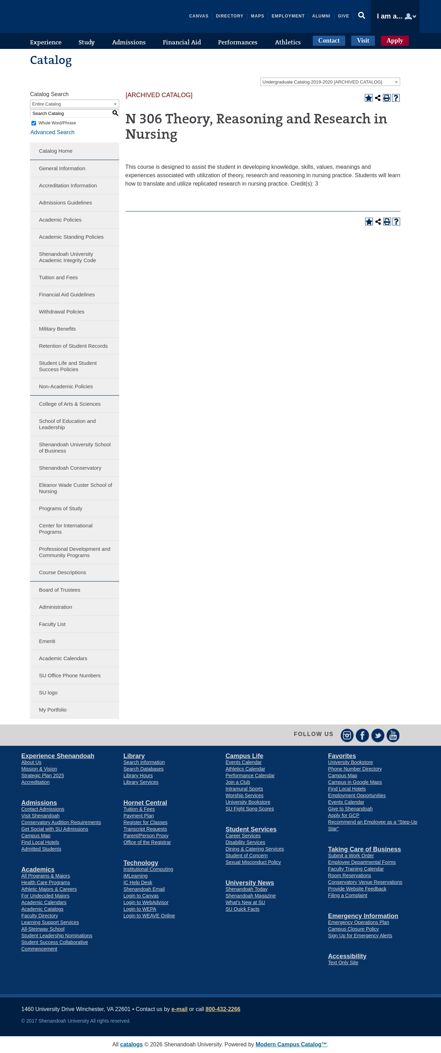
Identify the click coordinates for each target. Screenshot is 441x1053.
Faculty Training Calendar (356, 869)
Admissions (39, 802)
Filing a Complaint (347, 895)
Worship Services (244, 795)
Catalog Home (55, 151)
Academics (38, 869)
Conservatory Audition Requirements (61, 822)
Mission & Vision (39, 769)
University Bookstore (247, 802)
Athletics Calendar (245, 769)
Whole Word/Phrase (57, 123)
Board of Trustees (59, 590)
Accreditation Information (68, 185)
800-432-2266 (222, 1009)
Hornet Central (145, 802)
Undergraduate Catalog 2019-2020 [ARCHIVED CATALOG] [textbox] (322, 82)
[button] (362, 16)
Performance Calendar (250, 775)
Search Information (144, 762)
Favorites (342, 755)
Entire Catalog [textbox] (46, 104)
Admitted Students (41, 849)
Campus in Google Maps (355, 782)
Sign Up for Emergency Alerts (360, 935)
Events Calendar (243, 762)
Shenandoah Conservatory (70, 468)
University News (249, 882)
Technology (140, 862)
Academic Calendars (63, 658)
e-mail (180, 1009)
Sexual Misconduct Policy (253, 862)
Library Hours (138, 775)
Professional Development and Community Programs (74, 552)
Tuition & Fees (139, 809)
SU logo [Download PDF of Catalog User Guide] (48, 692)
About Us (31, 762)
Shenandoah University (73, 16)
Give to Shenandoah (350, 809)
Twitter (378, 735)
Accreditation (35, 782)
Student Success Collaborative (54, 942)
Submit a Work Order (351, 855)
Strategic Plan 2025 (42, 775)
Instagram (347, 735)
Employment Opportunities (357, 795)
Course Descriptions (62, 572)
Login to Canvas (141, 896)
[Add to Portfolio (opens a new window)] (369, 98)
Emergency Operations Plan (358, 922)
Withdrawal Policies (61, 312)
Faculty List (52, 624)
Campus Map (35, 835)
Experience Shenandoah (57, 755)
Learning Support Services (50, 922)
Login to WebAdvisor (145, 902)
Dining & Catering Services (254, 849)
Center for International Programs (65, 528)
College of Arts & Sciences (70, 404)
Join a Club (237, 782)
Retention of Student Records (73, 346)
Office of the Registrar (147, 842)
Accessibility (347, 956)
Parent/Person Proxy (145, 835)
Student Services (250, 829)
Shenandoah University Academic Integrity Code (67, 257)
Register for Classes (145, 822)
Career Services (242, 835)
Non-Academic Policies (66, 386)
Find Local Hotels (40, 842)
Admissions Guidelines (65, 202)
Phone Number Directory (355, 769)
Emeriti (47, 641)
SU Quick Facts (242, 909)
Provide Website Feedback (357, 889)
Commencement (39, 949)
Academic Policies (60, 220)
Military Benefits (57, 329)
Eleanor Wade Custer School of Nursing (75, 488)
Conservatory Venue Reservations (365, 882)
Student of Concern (246, 855)
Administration (55, 607)
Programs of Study (60, 508)
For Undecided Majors (45, 896)
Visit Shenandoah (40, 815)
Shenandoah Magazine (250, 896)
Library (134, 755)
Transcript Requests (145, 829)
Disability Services (245, 842)
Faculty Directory (39, 915)
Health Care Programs (45, 882)
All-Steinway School (43, 929)
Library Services (140, 782)
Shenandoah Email (144, 889)
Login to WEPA (139, 909)
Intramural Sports (244, 789)
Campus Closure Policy (353, 929)
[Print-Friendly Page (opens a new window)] (387, 98)
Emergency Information (363, 916)
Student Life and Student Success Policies (67, 366)
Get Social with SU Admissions (54, 829)
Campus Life (244, 755)
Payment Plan (138, 815)
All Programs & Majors (45, 876)
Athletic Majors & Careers (49, 889)
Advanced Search (52, 132)
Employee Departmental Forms (362, 862)
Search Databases (143, 769)
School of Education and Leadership (67, 424)
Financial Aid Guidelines (67, 294)
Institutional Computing (148, 869)
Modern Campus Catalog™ (291, 1044)
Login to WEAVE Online (149, 915)
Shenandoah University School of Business (74, 447)
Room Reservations (349, 875)
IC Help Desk (137, 882)
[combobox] (330, 82)
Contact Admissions (42, 809)
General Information (62, 168)
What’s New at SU (245, 902)
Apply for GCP (343, 815)
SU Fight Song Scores (249, 809)
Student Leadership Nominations (56, 935)
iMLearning (135, 876)
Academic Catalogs (42, 909)
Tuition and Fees (58, 277)
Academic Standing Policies (71, 237)
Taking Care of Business (364, 849)
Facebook (362, 735)
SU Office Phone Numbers (69, 675)
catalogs (131, 1044)
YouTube (393, 735)
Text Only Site (343, 962)
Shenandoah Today (246, 889)
